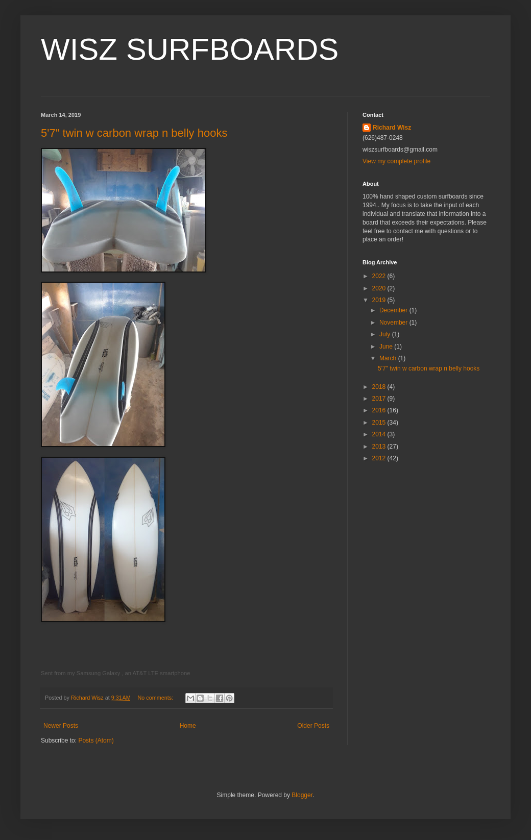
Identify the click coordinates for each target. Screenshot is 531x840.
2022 (380, 276)
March (388, 358)
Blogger (302, 795)
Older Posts (313, 725)
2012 (380, 458)
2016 (380, 410)
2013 (380, 446)
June (386, 346)
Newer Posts (60, 725)
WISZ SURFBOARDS (190, 49)
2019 (380, 300)
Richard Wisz (392, 127)
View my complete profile (396, 161)
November (394, 322)
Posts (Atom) (95, 740)
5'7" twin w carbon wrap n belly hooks (134, 133)
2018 (380, 386)
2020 (380, 288)
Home (188, 725)
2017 (380, 398)
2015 (380, 422)
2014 (380, 434)
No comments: (156, 698)
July (385, 334)
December (394, 310)
